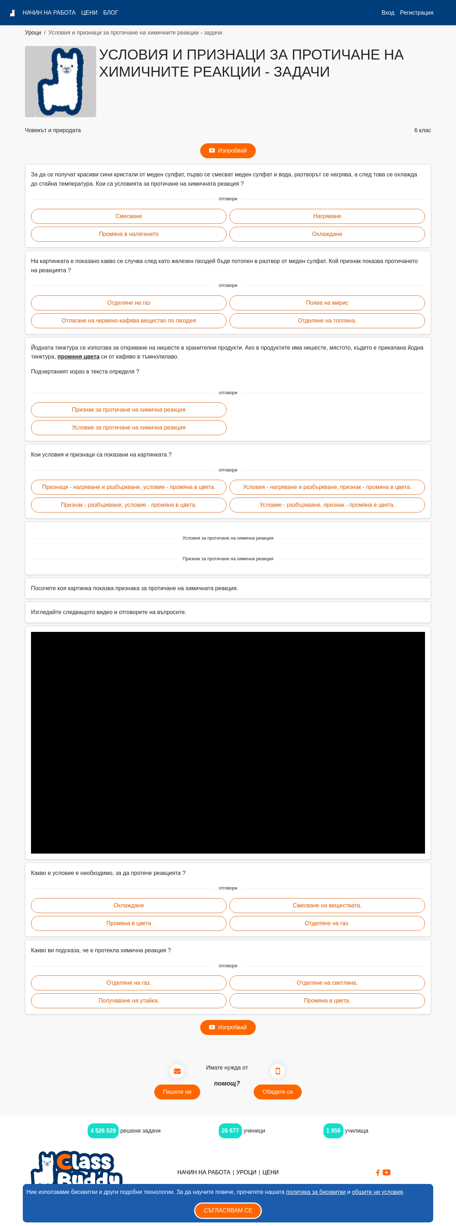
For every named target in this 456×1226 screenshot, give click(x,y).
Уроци (33, 33)
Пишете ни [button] (177, 1092)
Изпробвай (228, 150)
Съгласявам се (228, 1210)
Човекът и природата (53, 130)
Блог (110, 13)
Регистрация (417, 13)
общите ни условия (377, 1192)
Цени (89, 13)
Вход (388, 13)
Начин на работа (49, 13)
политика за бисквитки (316, 1192)
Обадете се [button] (278, 1092)
